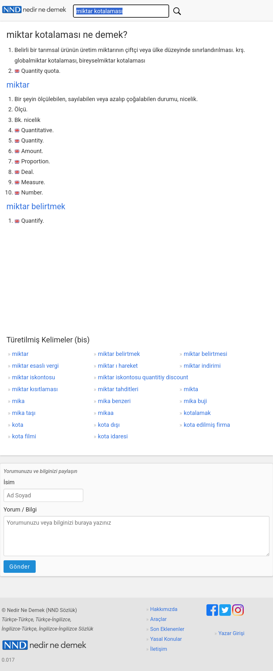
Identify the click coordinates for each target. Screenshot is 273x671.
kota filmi (24, 436)
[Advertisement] (136, 274)
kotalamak (197, 412)
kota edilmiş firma (207, 424)
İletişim (158, 649)
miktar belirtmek (35, 206)
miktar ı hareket (118, 365)
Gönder (19, 566)
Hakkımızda (163, 609)
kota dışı (109, 424)
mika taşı (23, 412)
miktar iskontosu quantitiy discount (143, 377)
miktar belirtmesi (205, 353)
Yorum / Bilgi (20, 509)
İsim (9, 482)
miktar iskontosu (33, 377)
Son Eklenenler (167, 629)
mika (18, 401)
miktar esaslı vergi (35, 365)
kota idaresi (113, 436)
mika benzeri (114, 401)
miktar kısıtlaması (35, 389)
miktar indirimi (202, 365)
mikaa (106, 412)
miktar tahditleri (118, 389)
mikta (191, 389)
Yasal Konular (166, 639)
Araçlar (158, 619)
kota (17, 424)
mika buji (195, 401)
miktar (17, 85)
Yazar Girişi (231, 633)
